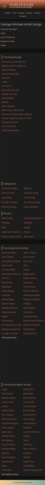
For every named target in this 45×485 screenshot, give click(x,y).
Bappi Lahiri (29, 274)
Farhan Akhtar (30, 278)
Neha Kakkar (29, 308)
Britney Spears (9, 398)
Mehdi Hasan (8, 299)
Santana (27, 453)
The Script (6, 470)
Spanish (29, 13)
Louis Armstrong (31, 432)
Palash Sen (28, 312)
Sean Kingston (9, 457)
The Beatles (28, 466)
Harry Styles (28, 419)
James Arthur (29, 423)
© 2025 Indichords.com (22, 482)
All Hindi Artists (9, 338)
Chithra (5, 278)
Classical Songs (31, 193)
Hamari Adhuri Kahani (12, 237)
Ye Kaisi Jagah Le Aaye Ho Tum (16, 118)
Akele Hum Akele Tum (12, 232)
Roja (4, 227)
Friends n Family (9, 202)
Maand (5, 102)
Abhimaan (29, 237)
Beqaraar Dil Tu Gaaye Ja (13, 66)
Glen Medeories (9, 419)
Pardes (27, 232)
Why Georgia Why (10, 130)
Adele (4, 389)
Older (3, 45)
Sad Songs (7, 197)
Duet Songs (29, 197)
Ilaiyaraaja (6, 287)
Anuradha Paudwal (11, 261)
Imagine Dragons (10, 423)
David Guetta (29, 406)
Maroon (27, 436)
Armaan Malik (8, 270)
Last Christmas (8, 37)
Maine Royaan (8, 106)
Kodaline (27, 428)
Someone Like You (10, 90)
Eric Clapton (7, 415)
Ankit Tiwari (28, 257)
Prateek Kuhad (30, 316)
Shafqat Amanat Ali (11, 329)
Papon (5, 316)
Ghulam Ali (7, 282)
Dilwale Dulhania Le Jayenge (34, 218)
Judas (4, 82)
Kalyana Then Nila (10, 74)
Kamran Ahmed (31, 291)
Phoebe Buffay (9, 449)
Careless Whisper (9, 29)
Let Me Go (6, 86)
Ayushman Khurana (11, 274)
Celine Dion (28, 402)
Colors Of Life (8, 193)
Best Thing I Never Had (13, 110)
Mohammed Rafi (31, 299)
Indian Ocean (29, 287)
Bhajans (28, 188)
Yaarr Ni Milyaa (9, 70)
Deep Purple (8, 410)
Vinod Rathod (29, 333)
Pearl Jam (28, 444)
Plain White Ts (30, 449)
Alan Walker (7, 394)
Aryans (26, 270)
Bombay (6, 223)
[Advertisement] (22, 156)
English (8, 13)
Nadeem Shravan (10, 308)
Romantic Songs (9, 188)
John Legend (8, 428)
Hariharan (28, 282)
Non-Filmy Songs (32, 202)
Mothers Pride (7, 41)
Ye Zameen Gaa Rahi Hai (13, 62)
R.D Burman (8, 321)
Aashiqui (28, 223)
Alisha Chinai (29, 253)
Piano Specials (31, 207)
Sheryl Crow (7, 461)
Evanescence (29, 415)
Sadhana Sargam (31, 325)
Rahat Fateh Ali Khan (33, 321)
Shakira (26, 457)
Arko (25, 265)
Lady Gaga (7, 432)
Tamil (14, 13)
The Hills (6, 78)
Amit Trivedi (7, 257)
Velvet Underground (33, 470)
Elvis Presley (29, 410)
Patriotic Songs (9, 207)
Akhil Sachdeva (9, 253)
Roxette (5, 453)
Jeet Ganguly (8, 291)
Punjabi (22, 16)
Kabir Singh (7, 218)
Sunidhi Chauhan (10, 333)
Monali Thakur (8, 304)
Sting (4, 466)
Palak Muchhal (9, 312)
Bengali (21, 13)
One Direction (8, 444)
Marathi (37, 13)
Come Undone (9, 126)
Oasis (25, 440)
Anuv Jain (28, 261)
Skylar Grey (28, 461)
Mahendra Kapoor (31, 295)
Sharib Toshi (29, 329)
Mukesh (27, 304)
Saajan (27, 227)
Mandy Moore (8, 436)
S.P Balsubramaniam (12, 325)
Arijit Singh (7, 265)
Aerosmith (28, 389)
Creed (4, 406)
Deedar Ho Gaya (9, 94)
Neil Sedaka (7, 440)
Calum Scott (7, 402)
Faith (3, 33)
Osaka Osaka (8, 98)
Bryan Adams (29, 398)
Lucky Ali (6, 295)
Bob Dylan (28, 394)
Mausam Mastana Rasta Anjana (17, 114)
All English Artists (10, 474)
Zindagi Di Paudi (10, 122)
